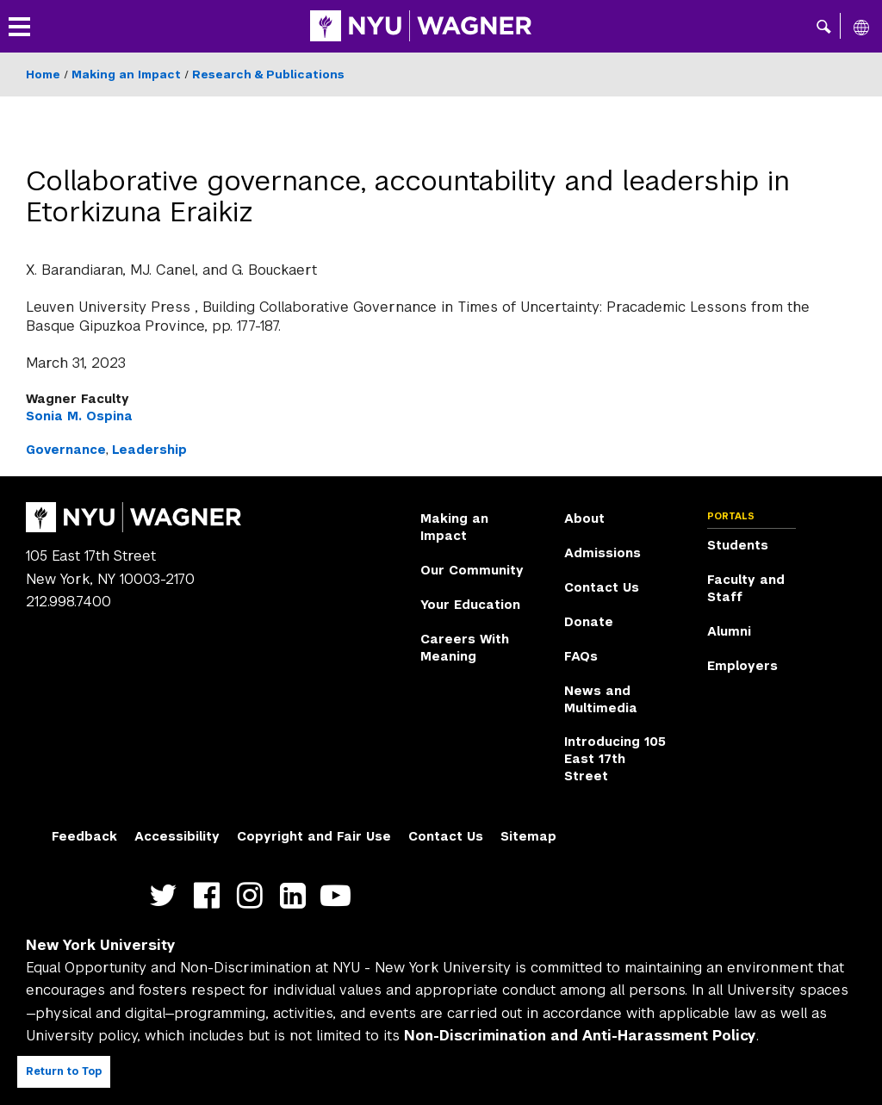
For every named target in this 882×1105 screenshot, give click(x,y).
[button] (824, 26)
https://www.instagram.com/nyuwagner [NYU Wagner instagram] (254, 895)
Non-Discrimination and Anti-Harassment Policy (580, 1036)
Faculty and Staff (746, 588)
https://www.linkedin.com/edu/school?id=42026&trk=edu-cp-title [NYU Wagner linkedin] (297, 895)
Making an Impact (126, 74)
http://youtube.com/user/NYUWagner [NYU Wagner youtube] (340, 895)
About (584, 518)
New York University (101, 945)
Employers (742, 666)
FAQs (581, 656)
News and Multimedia (600, 699)
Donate (588, 622)
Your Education (470, 604)
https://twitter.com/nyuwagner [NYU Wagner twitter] (167, 895)
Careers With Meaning (464, 647)
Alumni (729, 631)
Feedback (84, 836)
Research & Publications (268, 74)
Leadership (149, 449)
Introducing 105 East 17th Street (615, 759)
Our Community (472, 570)
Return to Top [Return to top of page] (64, 1071)
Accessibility (177, 836)
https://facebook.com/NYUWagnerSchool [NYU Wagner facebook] (211, 895)
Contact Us (601, 587)
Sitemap (528, 836)
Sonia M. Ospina (79, 416)
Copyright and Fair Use (314, 836)
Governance (66, 449)
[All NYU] (861, 27)
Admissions (602, 553)
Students (737, 545)
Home (43, 74)
